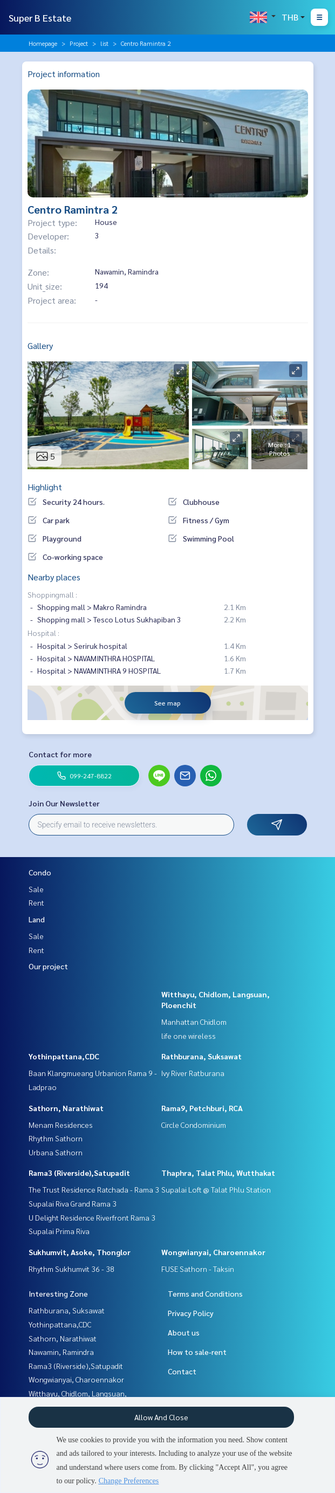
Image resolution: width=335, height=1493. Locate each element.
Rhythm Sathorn (56, 1138)
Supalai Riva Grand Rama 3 (73, 1203)
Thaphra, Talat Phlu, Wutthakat (218, 1172)
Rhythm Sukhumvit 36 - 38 (71, 1268)
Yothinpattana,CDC (64, 1056)
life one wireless (188, 1035)
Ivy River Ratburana (192, 1073)
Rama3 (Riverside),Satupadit (79, 1172)
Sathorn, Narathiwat (66, 1108)
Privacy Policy (191, 1313)
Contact (182, 1371)
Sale (36, 889)
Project (79, 43)
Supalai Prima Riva (59, 1231)
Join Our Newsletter (64, 803)
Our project (48, 966)
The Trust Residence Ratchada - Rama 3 (94, 1189)
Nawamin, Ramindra (61, 1352)
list (104, 43)
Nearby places (54, 577)
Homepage (43, 43)
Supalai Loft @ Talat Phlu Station (216, 1189)
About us (184, 1332)
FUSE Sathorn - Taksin (197, 1268)
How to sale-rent (197, 1352)
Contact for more (60, 754)
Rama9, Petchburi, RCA (202, 1108)
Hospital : (43, 633)
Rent (36, 902)
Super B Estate (40, 17)
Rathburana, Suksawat (201, 1056)
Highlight (45, 486)
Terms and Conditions (205, 1293)
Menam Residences (61, 1124)
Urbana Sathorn (56, 1152)
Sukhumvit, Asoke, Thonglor (80, 1252)
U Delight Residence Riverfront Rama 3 (92, 1217)
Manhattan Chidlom (194, 1021)
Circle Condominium (193, 1124)
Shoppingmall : (52, 594)
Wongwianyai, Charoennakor (213, 1252)
